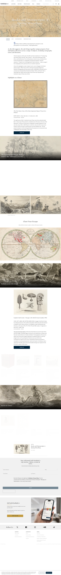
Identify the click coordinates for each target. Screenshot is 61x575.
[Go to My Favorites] (56, 4)
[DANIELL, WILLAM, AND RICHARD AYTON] (8, 366)
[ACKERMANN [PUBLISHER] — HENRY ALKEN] (38, 171)
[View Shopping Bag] (58, 4)
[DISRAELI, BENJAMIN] (8, 436)
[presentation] (9, 514)
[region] (30, 573)
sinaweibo (54, 550)
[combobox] (48, 4)
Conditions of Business (41, 560)
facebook (26, 550)
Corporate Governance (30, 560)
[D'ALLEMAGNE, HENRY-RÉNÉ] (53, 436)
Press (27, 556)
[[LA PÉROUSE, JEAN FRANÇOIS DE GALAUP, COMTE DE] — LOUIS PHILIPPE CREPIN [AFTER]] (23, 366)
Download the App (18, 560)
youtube (44, 550)
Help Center (17, 556)
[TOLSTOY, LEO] (23, 436)
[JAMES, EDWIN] (53, 171)
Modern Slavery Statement (42, 561)
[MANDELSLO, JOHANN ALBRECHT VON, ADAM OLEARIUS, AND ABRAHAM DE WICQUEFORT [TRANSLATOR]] (53, 366)
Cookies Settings (42, 572)
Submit (30, 511)
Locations (16, 558)
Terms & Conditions (40, 558)
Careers (27, 561)
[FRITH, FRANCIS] (38, 366)
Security (38, 556)
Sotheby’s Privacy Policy (33, 501)
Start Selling (15, 539)
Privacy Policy (28, 558)
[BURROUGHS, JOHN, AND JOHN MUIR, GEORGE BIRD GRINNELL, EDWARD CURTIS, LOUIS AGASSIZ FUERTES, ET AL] (23, 171)
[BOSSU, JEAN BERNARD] (8, 171)
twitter (17, 550)
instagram (35, 550)
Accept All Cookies (49, 572)
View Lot (22, 132)
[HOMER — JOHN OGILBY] (38, 436)
